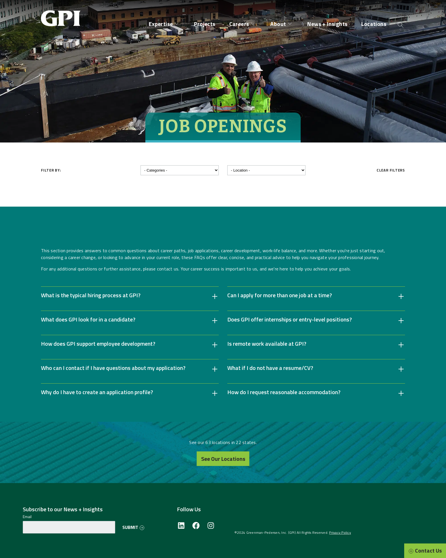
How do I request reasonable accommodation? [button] (283, 392)
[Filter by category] (180, 170)
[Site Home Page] (62, 13)
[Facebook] (196, 528)
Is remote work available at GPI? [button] (266, 344)
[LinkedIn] (181, 528)
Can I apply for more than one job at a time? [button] (279, 295)
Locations (373, 23)
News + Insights (327, 23)
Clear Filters (391, 170)
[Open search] (400, 24)
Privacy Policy (340, 532)
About (278, 23)
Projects (204, 23)
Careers (239, 23)
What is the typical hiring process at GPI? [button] (91, 295)
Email (27, 517)
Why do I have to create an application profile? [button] (97, 392)
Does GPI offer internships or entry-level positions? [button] (289, 319)
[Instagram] (211, 528)
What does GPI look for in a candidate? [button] (88, 319)
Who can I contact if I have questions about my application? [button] (113, 368)
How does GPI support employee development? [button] (98, 344)
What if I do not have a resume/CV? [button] (270, 368)
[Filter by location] (266, 170)
